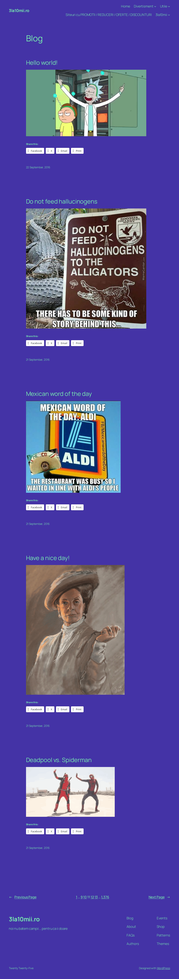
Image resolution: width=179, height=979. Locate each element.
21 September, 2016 (38, 359)
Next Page (159, 897)
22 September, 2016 (38, 167)
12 (92, 897)
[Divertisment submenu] (155, 6)
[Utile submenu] (169, 6)
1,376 (105, 897)
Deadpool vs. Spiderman (59, 760)
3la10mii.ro (19, 10)
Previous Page (22, 897)
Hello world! (42, 62)
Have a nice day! (48, 558)
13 (96, 897)
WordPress (163, 968)
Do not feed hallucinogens (62, 201)
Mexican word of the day (59, 393)
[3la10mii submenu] (169, 15)
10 (85, 897)
